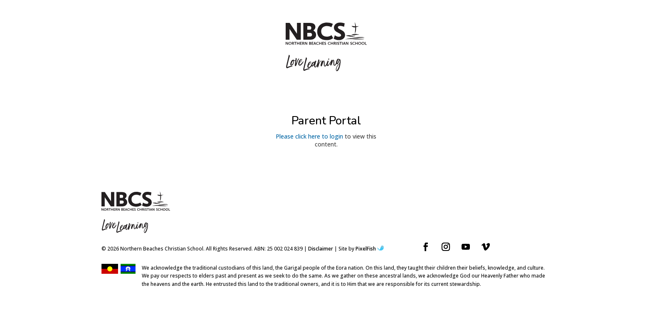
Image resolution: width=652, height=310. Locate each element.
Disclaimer (320, 248)
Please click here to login (309, 136)
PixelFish (370, 248)
